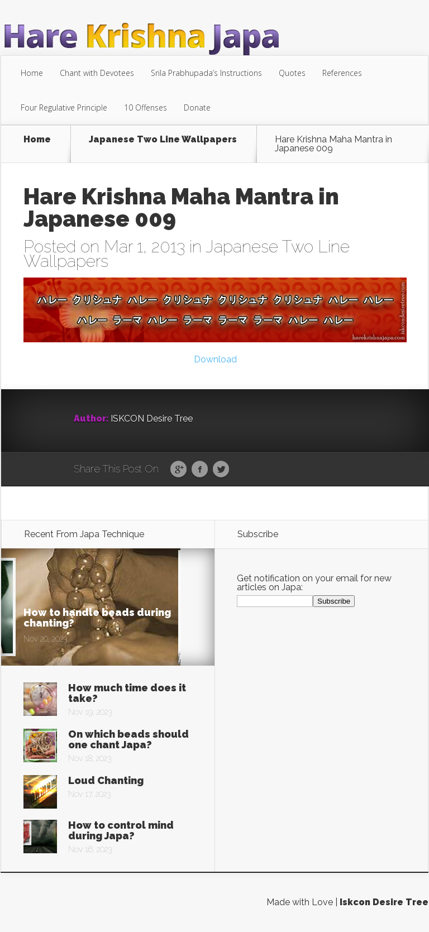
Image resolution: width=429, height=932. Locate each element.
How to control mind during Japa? (121, 830)
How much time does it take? (127, 693)
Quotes (292, 73)
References (342, 73)
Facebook (199, 470)
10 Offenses (145, 107)
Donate (197, 107)
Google (178, 470)
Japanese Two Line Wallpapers (163, 140)
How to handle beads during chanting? (97, 617)
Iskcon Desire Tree (384, 902)
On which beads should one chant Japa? (128, 739)
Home (32, 73)
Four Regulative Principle (64, 107)
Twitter (221, 470)
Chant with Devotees (97, 73)
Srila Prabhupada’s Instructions (206, 73)
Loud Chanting (106, 780)
